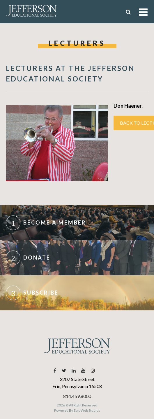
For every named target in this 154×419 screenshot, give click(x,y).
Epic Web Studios (87, 410)
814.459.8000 (77, 396)
